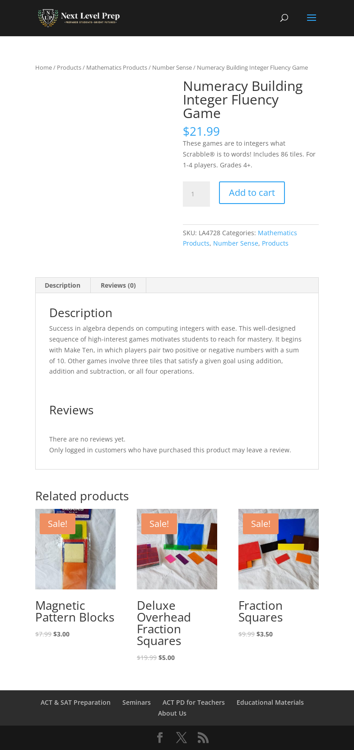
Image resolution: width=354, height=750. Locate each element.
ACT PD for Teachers (194, 702)
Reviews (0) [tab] (118, 285)
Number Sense (172, 67)
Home (43, 67)
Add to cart (252, 192)
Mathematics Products (116, 67)
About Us (172, 713)
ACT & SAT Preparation (76, 702)
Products (69, 67)
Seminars (136, 702)
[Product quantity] (196, 194)
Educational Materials (270, 702)
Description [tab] (62, 285)
